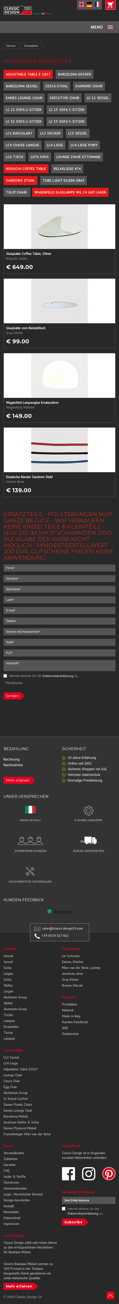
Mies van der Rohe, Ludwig (81, 968)
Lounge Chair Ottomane (78, 157)
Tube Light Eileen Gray (63, 180)
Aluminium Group (16, 1093)
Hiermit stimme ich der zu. (42, 676)
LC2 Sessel (11, 1057)
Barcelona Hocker (74, 74)
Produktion (69, 1004)
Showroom (11, 1182)
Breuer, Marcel (72, 985)
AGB (65, 1028)
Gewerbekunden (15, 1188)
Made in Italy (71, 1016)
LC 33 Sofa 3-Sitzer (66, 121)
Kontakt (9, 1206)
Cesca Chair (12, 1081)
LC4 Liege (55, 145)
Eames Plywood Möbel (20, 1128)
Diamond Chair (88, 86)
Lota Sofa (40, 157)
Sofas (8, 968)
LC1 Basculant (19, 133)
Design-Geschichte (17, 1200)
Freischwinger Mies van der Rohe (27, 1134)
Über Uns (68, 997)
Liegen (8, 974)
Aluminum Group (15, 997)
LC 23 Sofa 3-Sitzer (66, 110)
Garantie (9, 1165)
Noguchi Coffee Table (26, 169)
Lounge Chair (13, 1075)
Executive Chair (64, 98)
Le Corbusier (71, 956)
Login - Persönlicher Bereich (23, 1194)
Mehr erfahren (18, 780)
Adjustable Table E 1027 (28, 74)
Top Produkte (13, 1050)
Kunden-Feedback (75, 1022)
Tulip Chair (17, 192)
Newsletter (11, 1212)
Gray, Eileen (70, 979)
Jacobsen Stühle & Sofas (21, 1122)
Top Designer (71, 949)
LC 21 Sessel (98, 98)
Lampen (9, 1021)
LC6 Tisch (14, 157)
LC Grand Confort (16, 1099)
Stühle (8, 985)
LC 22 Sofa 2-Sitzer (23, 110)
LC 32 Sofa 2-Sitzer (23, 121)
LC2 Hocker (50, 133)
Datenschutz (12, 1218)
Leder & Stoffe (15, 1176)
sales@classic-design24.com (62, 928)
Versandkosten (14, 1153)
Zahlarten (10, 1159)
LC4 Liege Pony (84, 145)
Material (68, 1010)
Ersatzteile (31, 45)
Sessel (8, 956)
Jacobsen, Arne (72, 974)
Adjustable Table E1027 (21, 1069)
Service (11, 45)
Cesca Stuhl (56, 86)
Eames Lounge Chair (24, 98)
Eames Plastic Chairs (18, 1104)
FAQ (6, 1171)
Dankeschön (70, 1034)
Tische (8, 1015)
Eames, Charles (72, 962)
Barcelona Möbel (16, 1116)
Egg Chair (10, 1087)
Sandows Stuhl (20, 180)
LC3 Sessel (77, 133)
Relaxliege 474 (67, 169)
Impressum (11, 1224)
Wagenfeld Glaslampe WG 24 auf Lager (70, 192)
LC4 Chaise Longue (22, 145)
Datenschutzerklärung (58, 676)
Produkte (10, 949)
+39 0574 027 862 (55, 936)
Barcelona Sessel (22, 86)
